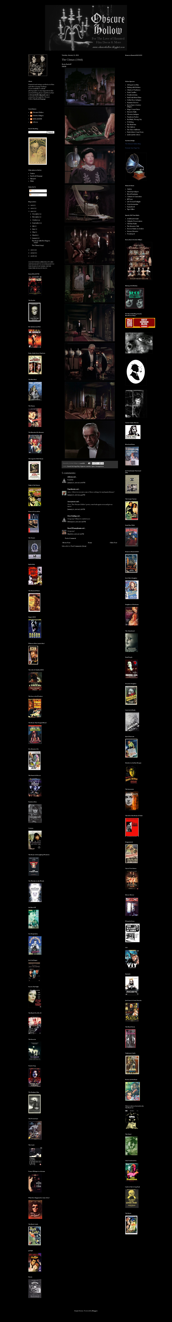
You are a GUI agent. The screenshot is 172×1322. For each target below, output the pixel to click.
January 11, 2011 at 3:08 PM (76, 483)
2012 (32, 208)
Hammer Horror (132, 103)
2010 (32, 250)
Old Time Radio (132, 224)
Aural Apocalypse (133, 192)
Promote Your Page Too (132, 148)
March (34, 235)
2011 (32, 211)
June (34, 229)
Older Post (113, 543)
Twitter (32, 174)
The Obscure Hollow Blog (133, 144)
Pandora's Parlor (133, 117)
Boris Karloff (66, 64)
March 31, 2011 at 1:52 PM (75, 534)
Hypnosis (83, 466)
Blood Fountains (132, 194)
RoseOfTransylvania (74, 528)
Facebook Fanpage (39, 99)
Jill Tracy (130, 199)
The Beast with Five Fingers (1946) (41, 242)
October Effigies (38, 116)
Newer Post (66, 543)
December (35, 214)
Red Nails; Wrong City (134, 120)
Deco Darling (71, 516)
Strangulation (99, 466)
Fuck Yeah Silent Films (134, 98)
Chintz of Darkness (133, 90)
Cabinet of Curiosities (134, 197)
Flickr (32, 181)
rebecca (70, 477)
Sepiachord (131, 207)
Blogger (94, 1311)
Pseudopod (131, 234)
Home (90, 543)
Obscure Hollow (38, 112)
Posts (32, 191)
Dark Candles (131, 93)
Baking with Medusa (133, 87)
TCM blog (130, 122)
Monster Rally (131, 112)
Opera (93, 466)
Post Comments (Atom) (78, 546)
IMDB (64, 66)
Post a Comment (70, 538)
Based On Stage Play (73, 466)
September (36, 223)
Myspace (33, 179)
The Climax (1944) (38, 245)
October (35, 220)
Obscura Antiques (133, 114)
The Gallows (131, 127)
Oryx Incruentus (132, 204)
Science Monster (132, 231)
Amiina (129, 189)
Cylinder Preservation (134, 221)
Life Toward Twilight (133, 202)
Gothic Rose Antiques (134, 100)
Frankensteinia (132, 95)
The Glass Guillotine (133, 130)
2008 (32, 256)
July (33, 226)
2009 (32, 253)
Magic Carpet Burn (133, 110)
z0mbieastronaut (133, 219)
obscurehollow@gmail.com (39, 95)
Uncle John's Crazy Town (135, 132)
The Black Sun (131, 125)
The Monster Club (133, 226)
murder (88, 466)
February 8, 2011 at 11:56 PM (76, 522)
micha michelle (37, 119)
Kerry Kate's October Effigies (134, 106)
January (35, 238)
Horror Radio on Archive (135, 229)
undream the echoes (133, 135)
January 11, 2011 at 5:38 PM (76, 509)
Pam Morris (71, 489)
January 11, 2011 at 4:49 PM (76, 495)
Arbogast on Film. (133, 85)
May (33, 232)
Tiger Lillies (131, 209)
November (36, 217)
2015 (32, 205)
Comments (34, 195)
